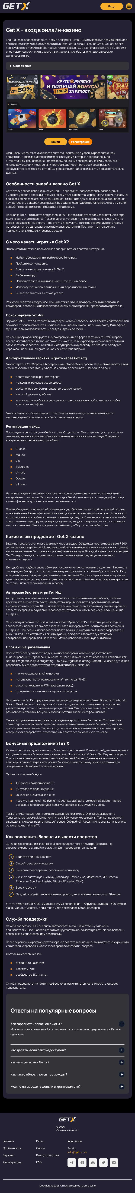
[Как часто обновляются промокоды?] (67, 1074)
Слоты (40, 1148)
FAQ (39, 1162)
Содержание (22, 66)
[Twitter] (103, 1162)
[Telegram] (72, 1162)
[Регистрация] (80, 141)
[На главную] (67, 1119)
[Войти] (55, 141)
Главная (8, 1141)
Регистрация (12, 1162)
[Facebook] (82, 1162)
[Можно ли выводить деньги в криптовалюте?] (67, 1086)
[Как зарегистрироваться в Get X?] (67, 1024)
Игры (39, 1141)
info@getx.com (77, 1152)
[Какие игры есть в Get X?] (67, 1062)
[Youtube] (93, 1162)
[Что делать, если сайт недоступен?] (67, 1050)
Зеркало (8, 1155)
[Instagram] (114, 1162)
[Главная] (16, 6)
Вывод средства (47, 1155)
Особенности (12, 1148)
